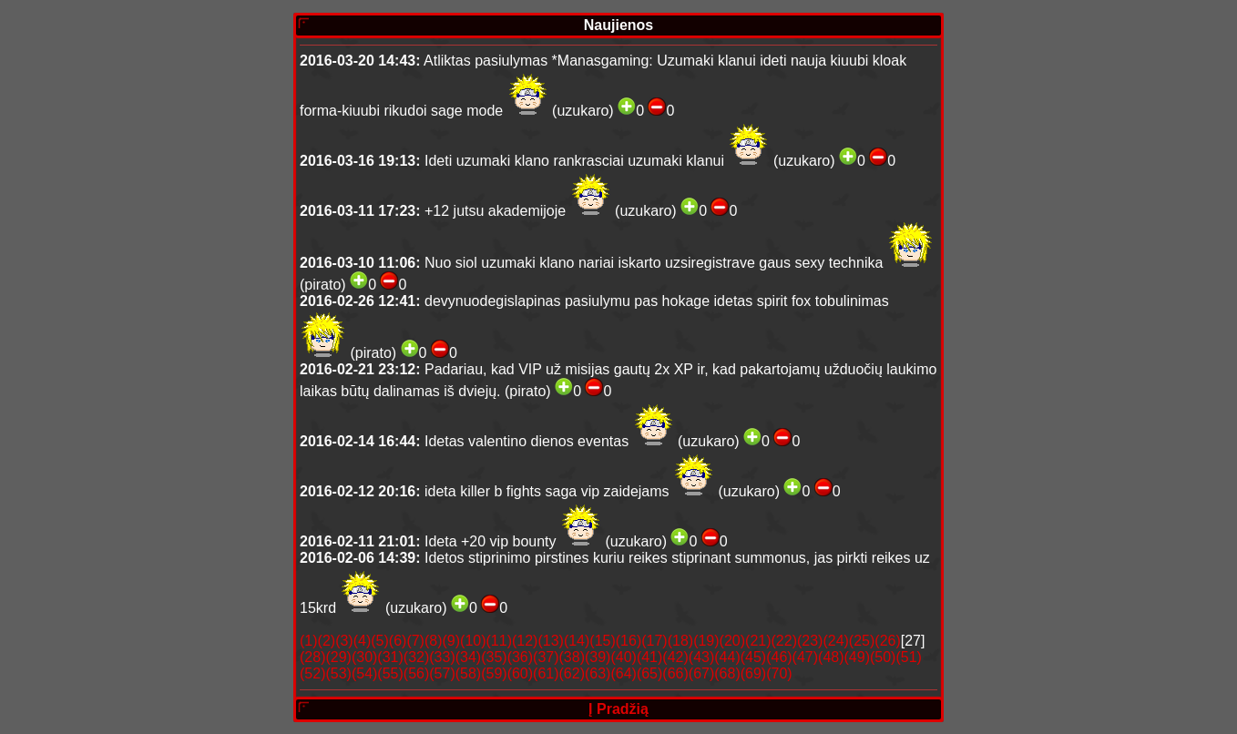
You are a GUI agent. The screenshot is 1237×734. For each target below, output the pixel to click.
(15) (602, 640)
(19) (706, 640)
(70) (779, 673)
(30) (364, 657)
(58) (468, 673)
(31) (390, 657)
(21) (758, 640)
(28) (312, 657)
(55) (390, 673)
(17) (654, 640)
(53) (338, 673)
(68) (727, 673)
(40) (623, 657)
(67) (701, 673)
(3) (344, 640)
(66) (675, 673)
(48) (830, 657)
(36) (520, 657)
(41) (649, 657)
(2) (327, 640)
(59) (493, 673)
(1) (309, 640)
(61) (545, 673)
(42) (675, 657)
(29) (338, 657)
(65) (649, 673)
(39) (597, 657)
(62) (572, 673)
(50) (882, 657)
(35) (493, 657)
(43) (701, 657)
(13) (550, 640)
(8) (433, 640)
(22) (784, 640)
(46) (779, 657)
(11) (499, 640)
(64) (623, 673)
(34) (468, 657)
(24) (835, 640)
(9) (452, 640)
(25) (861, 640)
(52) (312, 673)
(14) (576, 640)
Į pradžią (618, 709)
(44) (727, 657)
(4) (362, 640)
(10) (473, 640)
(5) (380, 640)
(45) (753, 657)
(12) (524, 640)
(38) (572, 657)
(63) (597, 673)
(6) (398, 640)
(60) (520, 673)
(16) (628, 640)
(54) (364, 673)
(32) (416, 657)
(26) (887, 640)
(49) (857, 657)
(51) (908, 657)
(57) (442, 673)
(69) (753, 673)
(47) (805, 657)
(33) (442, 657)
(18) (680, 640)
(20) (732, 640)
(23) (810, 640)
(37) (545, 657)
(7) (415, 640)
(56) (416, 673)
